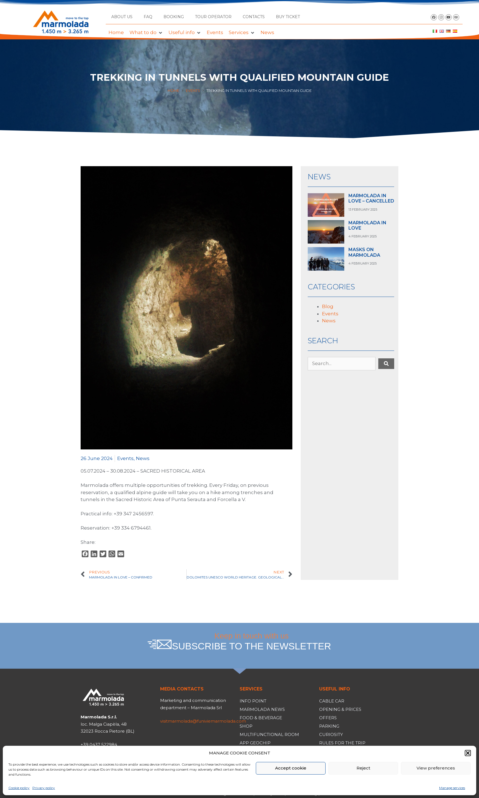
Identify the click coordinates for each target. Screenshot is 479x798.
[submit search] (386, 363)
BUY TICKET (288, 16)
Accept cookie (290, 768)
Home (173, 90)
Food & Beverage (261, 717)
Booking (173, 16)
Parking (329, 726)
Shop (246, 726)
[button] (468, 753)
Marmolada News (262, 709)
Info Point (253, 701)
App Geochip (255, 742)
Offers (328, 717)
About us (122, 16)
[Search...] (342, 363)
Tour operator (213, 16)
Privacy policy (43, 788)
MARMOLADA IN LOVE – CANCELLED (371, 198)
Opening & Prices (340, 709)
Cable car (331, 701)
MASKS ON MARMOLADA (364, 252)
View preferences (436, 768)
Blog (327, 306)
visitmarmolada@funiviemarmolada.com (203, 721)
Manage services (452, 788)
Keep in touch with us (252, 642)
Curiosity (331, 734)
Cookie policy (19, 788)
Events (193, 90)
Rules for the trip (342, 742)
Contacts (254, 16)
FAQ (148, 16)
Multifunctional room (269, 734)
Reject (363, 768)
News (143, 458)
